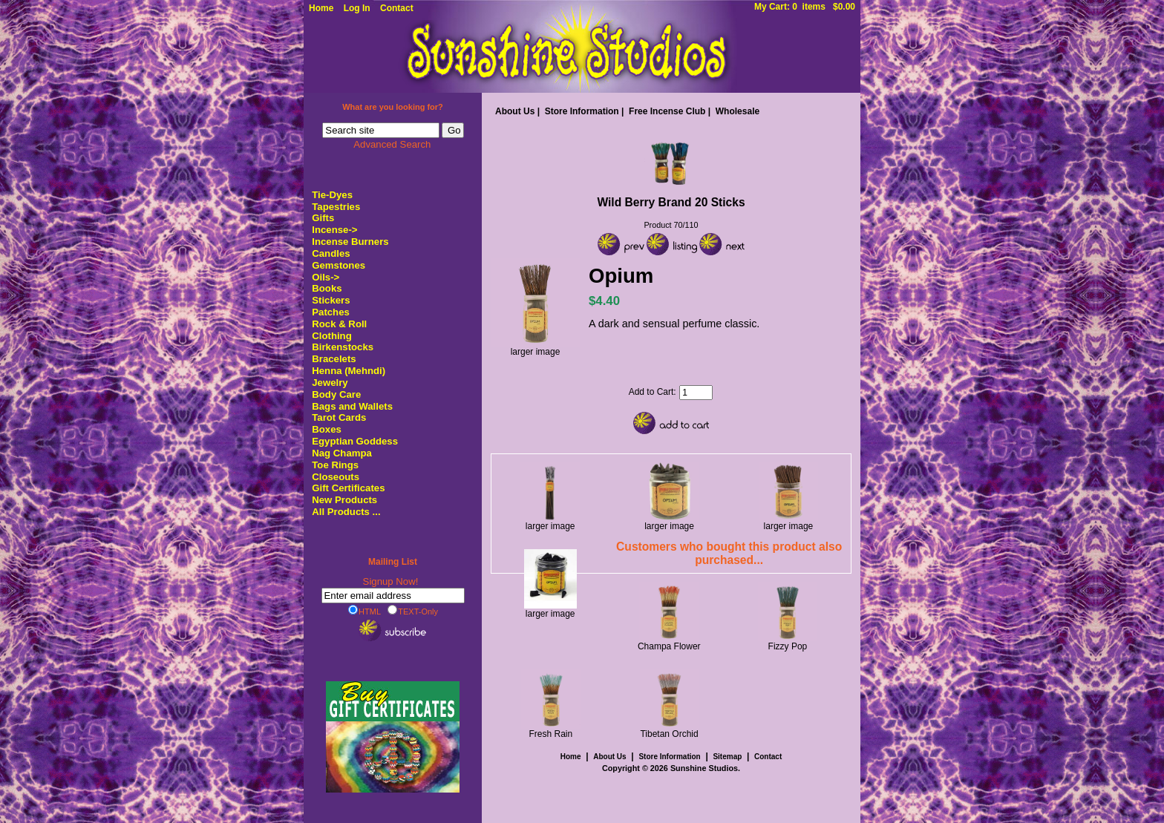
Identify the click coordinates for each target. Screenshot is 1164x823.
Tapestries (336, 206)
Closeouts (335, 476)
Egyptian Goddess (355, 441)
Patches (331, 312)
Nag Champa (342, 453)
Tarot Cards (339, 417)
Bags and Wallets (352, 406)
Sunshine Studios (704, 768)
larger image (550, 522)
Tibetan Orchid (669, 734)
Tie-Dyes (332, 194)
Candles (331, 253)
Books (326, 288)
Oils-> (325, 277)
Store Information (582, 111)
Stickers (331, 300)
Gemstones (338, 265)
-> (334, 229)
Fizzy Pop (788, 646)
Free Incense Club (667, 111)
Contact (396, 8)
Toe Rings (335, 464)
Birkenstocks (342, 347)
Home (321, 8)
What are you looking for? (392, 106)
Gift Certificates (348, 488)
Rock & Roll (339, 323)
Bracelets (334, 358)
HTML (364, 611)
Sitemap (727, 756)
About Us (514, 111)
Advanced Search (392, 144)
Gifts (323, 217)
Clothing (331, 335)
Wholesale (737, 111)
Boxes (326, 429)
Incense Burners (350, 241)
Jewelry (329, 382)
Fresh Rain (551, 734)
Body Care (336, 394)
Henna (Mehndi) (348, 370)
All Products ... (346, 511)
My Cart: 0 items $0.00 (804, 6)
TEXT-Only (413, 611)
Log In (357, 8)
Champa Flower (669, 646)
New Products (344, 499)
